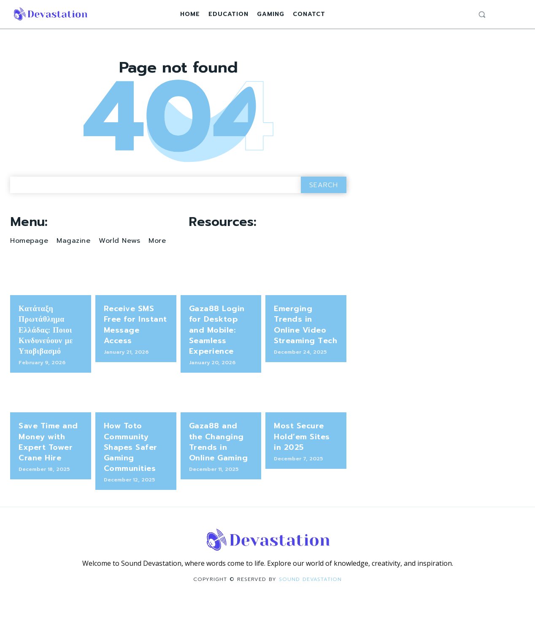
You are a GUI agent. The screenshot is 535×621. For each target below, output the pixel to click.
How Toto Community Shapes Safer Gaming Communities (130, 466)
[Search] (323, 204)
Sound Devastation (310, 598)
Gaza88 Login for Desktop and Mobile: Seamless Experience (217, 349)
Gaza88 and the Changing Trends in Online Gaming (218, 461)
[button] (481, 14)
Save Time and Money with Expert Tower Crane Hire (48, 461)
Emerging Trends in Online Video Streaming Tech (305, 344)
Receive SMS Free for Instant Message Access (135, 344)
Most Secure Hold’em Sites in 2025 (302, 455)
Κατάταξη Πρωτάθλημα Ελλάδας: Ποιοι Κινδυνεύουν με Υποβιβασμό (46, 349)
